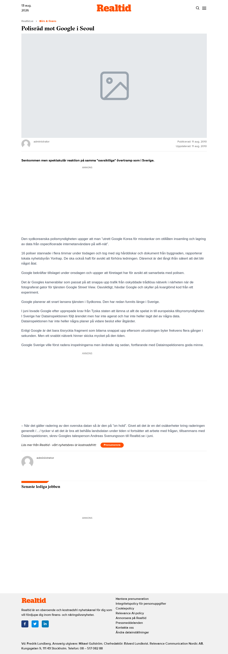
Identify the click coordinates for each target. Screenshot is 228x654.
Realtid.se (27, 21)
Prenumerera (112, 445)
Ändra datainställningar (132, 632)
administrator (45, 458)
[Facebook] (24, 623)
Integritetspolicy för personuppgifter (141, 604)
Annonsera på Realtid (131, 618)
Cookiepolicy (125, 608)
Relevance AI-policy (130, 613)
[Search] (197, 8)
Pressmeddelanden (129, 623)
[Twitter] (35, 623)
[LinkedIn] (45, 623)
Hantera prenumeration (132, 599)
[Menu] (204, 8)
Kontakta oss (125, 628)
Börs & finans (47, 21)
